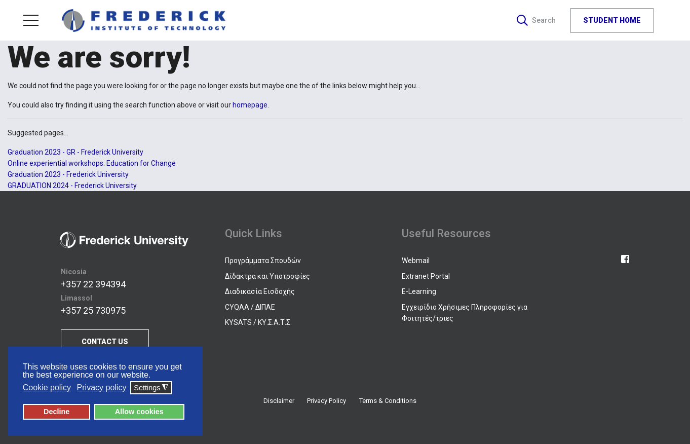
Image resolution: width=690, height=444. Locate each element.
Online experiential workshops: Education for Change (92, 163)
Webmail (416, 260)
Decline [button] (56, 412)
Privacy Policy (326, 400)
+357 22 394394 (93, 284)
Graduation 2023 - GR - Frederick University (75, 152)
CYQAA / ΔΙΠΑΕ (250, 307)
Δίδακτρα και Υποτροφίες (267, 276)
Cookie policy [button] (47, 387)
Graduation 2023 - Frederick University (68, 174)
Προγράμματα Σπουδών (263, 260)
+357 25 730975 (93, 310)
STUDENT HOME (612, 20)
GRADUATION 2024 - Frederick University (72, 185)
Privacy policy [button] (102, 387)
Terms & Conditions (387, 400)
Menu (31, 20)
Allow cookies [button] (139, 412)
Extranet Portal (426, 276)
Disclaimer (278, 400)
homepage (250, 105)
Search (536, 20)
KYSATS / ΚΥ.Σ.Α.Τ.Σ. (258, 322)
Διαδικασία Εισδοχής (260, 291)
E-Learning (419, 291)
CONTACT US (105, 342)
